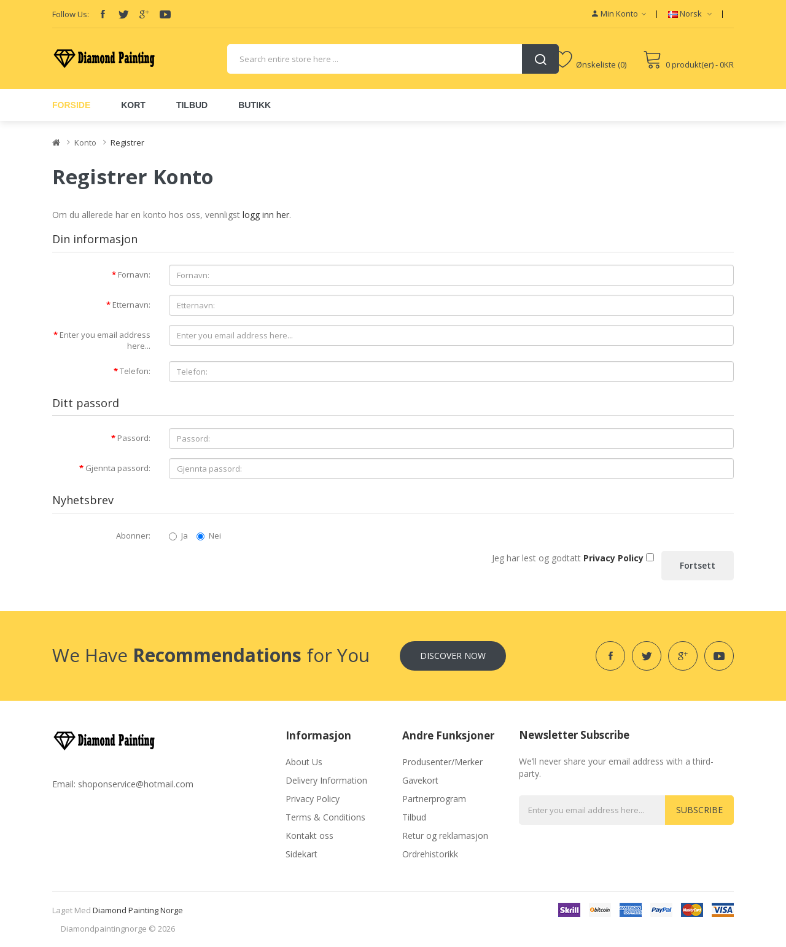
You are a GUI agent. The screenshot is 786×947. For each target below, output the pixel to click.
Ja (178, 535)
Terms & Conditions (325, 817)
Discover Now (453, 655)
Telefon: (135, 370)
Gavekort (420, 780)
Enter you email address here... (105, 340)
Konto (85, 142)
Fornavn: (134, 274)
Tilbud (414, 817)
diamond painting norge (138, 910)
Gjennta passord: (117, 468)
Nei (208, 535)
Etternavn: (131, 304)
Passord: (133, 437)
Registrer (127, 142)
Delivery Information (326, 780)
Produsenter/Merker (442, 762)
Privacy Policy (313, 799)
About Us (304, 762)
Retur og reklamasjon (445, 835)
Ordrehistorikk (430, 854)
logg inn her (266, 214)
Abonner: (133, 535)
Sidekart (301, 854)
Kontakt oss (309, 835)
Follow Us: (70, 14)
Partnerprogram (434, 799)
